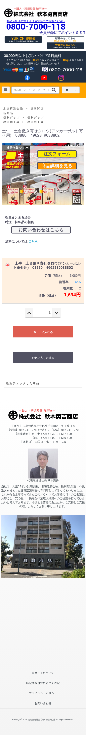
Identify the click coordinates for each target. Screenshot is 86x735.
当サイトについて (43, 672)
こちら (33, 241)
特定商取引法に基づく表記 (43, 683)
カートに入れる (43, 332)
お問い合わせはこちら (41, 229)
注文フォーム (57, 153)
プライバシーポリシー (43, 693)
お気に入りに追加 (43, 357)
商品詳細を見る (56, 165)
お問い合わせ (43, 703)
